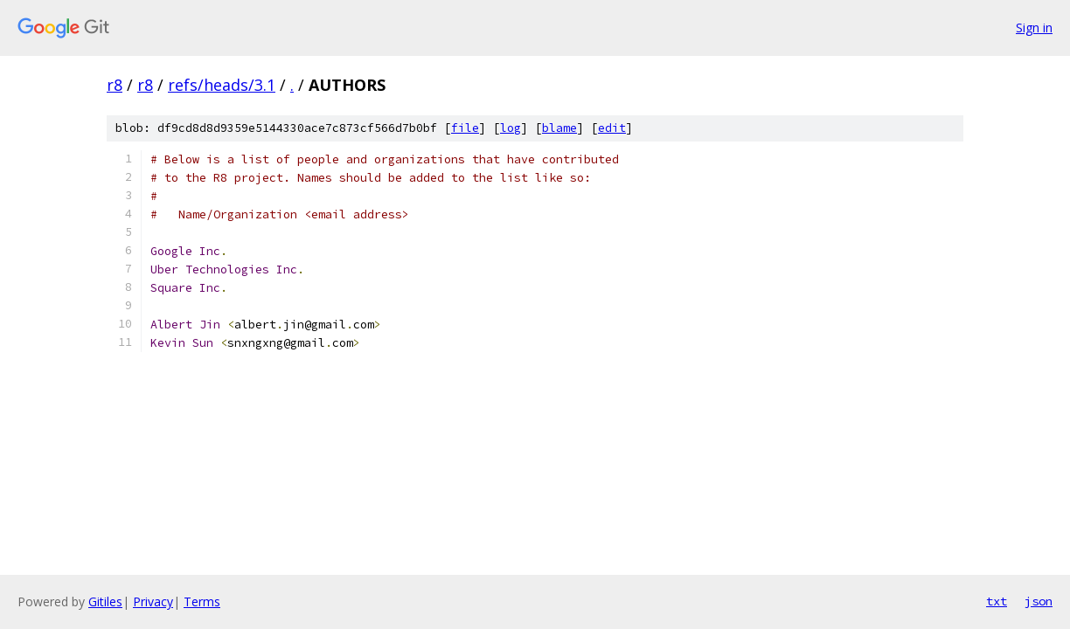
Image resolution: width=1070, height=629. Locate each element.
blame (559, 128)
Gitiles (105, 601)
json (1039, 601)
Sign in (1034, 27)
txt (996, 601)
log (510, 128)
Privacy (153, 601)
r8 (114, 84)
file (465, 128)
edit (612, 128)
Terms (202, 601)
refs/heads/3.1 (221, 84)
